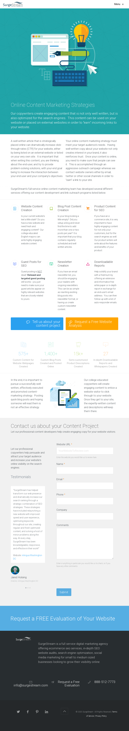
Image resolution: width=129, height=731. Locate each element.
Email (60, 479)
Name (60, 464)
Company (61, 509)
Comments (62, 525)
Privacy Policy (101, 716)
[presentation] (80, 577)
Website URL (64, 444)
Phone (60, 494)
